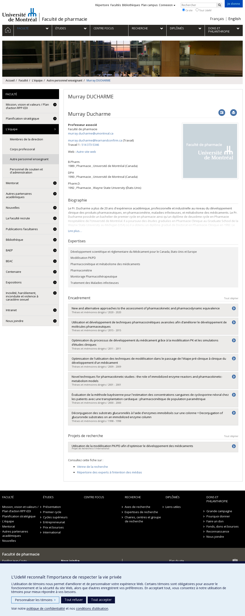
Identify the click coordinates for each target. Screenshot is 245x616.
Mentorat (12, 183)
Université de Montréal (19, 14)
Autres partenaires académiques (19, 195)
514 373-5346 (90, 145)
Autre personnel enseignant (64, 80)
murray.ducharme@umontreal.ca (90, 133)
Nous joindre (14, 321)
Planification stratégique (22, 118)
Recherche (133, 497)
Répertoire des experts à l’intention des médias (109, 472)
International (52, 532)
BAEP (9, 250)
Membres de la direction (26, 139)
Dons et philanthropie (217, 499)
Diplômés (173, 497)
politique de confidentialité (46, 608)
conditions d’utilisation (92, 608)
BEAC (9, 261)
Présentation (52, 507)
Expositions (14, 282)
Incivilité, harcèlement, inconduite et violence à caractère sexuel (22, 296)
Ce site (187, 10)
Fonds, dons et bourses (222, 526)
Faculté (23, 80)
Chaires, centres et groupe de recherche (143, 519)
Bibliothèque (14, 240)
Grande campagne (219, 511)
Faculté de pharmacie (64, 19)
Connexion (167, 5)
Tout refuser (73, 599)
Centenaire (13, 272)
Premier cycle (52, 512)
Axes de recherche (138, 507)
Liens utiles (173, 507)
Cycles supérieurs (55, 517)
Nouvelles (13, 208)
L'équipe (37, 80)
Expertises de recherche (141, 512)
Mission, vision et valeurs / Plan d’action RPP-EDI (27, 106)
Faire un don (215, 521)
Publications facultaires (22, 229)
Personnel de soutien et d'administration (26, 170)
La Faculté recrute (18, 218)
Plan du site (176, 561)
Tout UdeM (203, 10)
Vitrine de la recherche (92, 467)
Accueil (10, 80)
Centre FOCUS (94, 497)
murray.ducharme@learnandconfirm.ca (95, 140)
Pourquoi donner (218, 516)
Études (48, 497)
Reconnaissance (217, 531)
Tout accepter (101, 599)
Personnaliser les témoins (35, 600)
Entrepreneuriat (54, 522)
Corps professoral (22, 149)
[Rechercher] (219, 5)
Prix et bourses (53, 527)
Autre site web (86, 152)
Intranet (11, 310)
